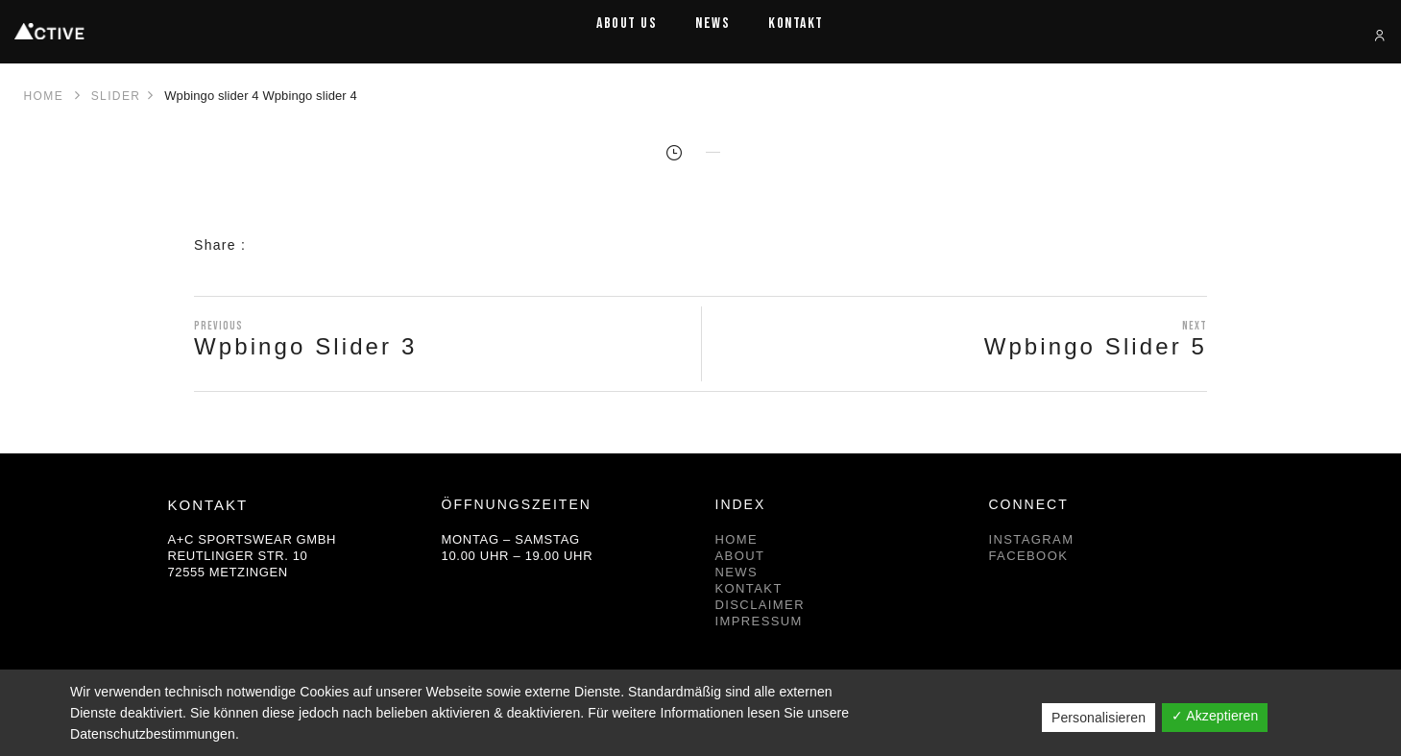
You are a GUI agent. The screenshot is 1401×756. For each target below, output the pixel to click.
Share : (220, 245)
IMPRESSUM (759, 621)
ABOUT (740, 556)
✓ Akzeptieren (1215, 715)
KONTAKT (749, 588)
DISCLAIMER (760, 604)
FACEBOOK (1029, 556)
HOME (737, 539)
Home (44, 96)
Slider (116, 96)
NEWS (737, 572)
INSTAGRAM (1032, 539)
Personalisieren (1098, 717)
